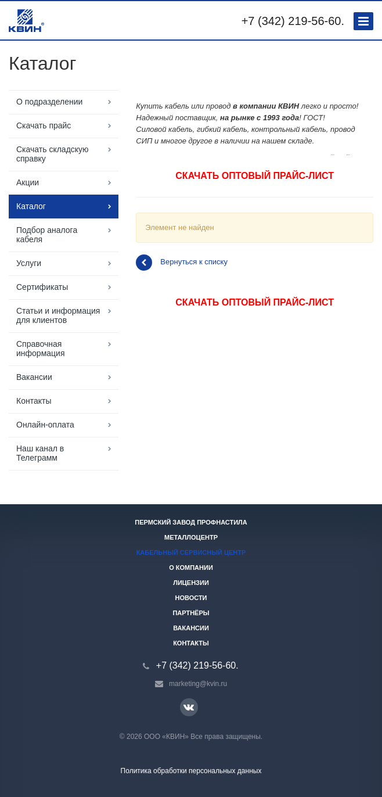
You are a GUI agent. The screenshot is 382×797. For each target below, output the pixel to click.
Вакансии (34, 377)
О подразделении (49, 101)
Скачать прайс (43, 125)
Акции (27, 182)
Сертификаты (42, 287)
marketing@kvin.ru (198, 684)
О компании (191, 567)
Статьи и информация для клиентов (58, 315)
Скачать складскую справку (52, 154)
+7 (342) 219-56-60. (293, 21)
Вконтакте (188, 707)
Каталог (31, 206)
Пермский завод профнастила (191, 522)
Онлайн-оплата (45, 424)
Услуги (28, 263)
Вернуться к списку (182, 262)
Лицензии (191, 582)
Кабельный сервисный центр (191, 552)
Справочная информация (40, 348)
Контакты (33, 400)
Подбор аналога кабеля (46, 234)
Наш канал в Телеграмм (40, 453)
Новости (191, 597)
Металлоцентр (191, 537)
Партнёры (190, 612)
